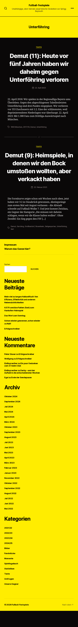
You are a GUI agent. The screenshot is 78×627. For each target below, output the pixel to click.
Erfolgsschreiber (12, 345)
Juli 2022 (8, 514)
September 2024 (12, 418)
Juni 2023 (9, 463)
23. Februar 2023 (40, 203)
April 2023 (9, 474)
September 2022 (12, 504)
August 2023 (10, 453)
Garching (20, 242)
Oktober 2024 (10, 412)
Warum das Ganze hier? (18, 264)
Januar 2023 (10, 489)
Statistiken (9, 585)
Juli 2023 (8, 458)
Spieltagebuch (11, 580)
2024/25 (8, 559)
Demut (33, 135)
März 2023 (9, 479)
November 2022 (11, 494)
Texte (39, 47)
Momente (8, 575)
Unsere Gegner (11, 600)
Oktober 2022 (10, 499)
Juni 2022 (9, 520)
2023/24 (8, 554)
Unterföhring (42, 135)
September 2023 (12, 448)
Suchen (7, 280)
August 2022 (10, 509)
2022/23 (8, 549)
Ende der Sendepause (21, 393)
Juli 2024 (8, 423)
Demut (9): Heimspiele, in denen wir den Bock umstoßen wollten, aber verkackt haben (39, 179)
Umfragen (9, 595)
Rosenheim (40, 242)
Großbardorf (30, 242)
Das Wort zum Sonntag (14, 332)
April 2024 (9, 433)
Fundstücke (9, 569)
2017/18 (26, 135)
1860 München (17, 135)
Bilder (7, 564)
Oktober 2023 (10, 443)
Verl (12, 245)
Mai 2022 (8, 525)
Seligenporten (51, 242)
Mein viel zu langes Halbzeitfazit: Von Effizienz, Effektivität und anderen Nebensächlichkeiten (21, 316)
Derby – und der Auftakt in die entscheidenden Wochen (22, 387)
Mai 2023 (8, 469)
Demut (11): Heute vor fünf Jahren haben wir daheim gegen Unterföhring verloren (39, 72)
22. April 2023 (40, 96)
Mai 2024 (8, 428)
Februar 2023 (10, 484)
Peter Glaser (10, 370)
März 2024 (9, 438)
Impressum (11, 260)
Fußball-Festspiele (39, 5)
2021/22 (8, 544)
